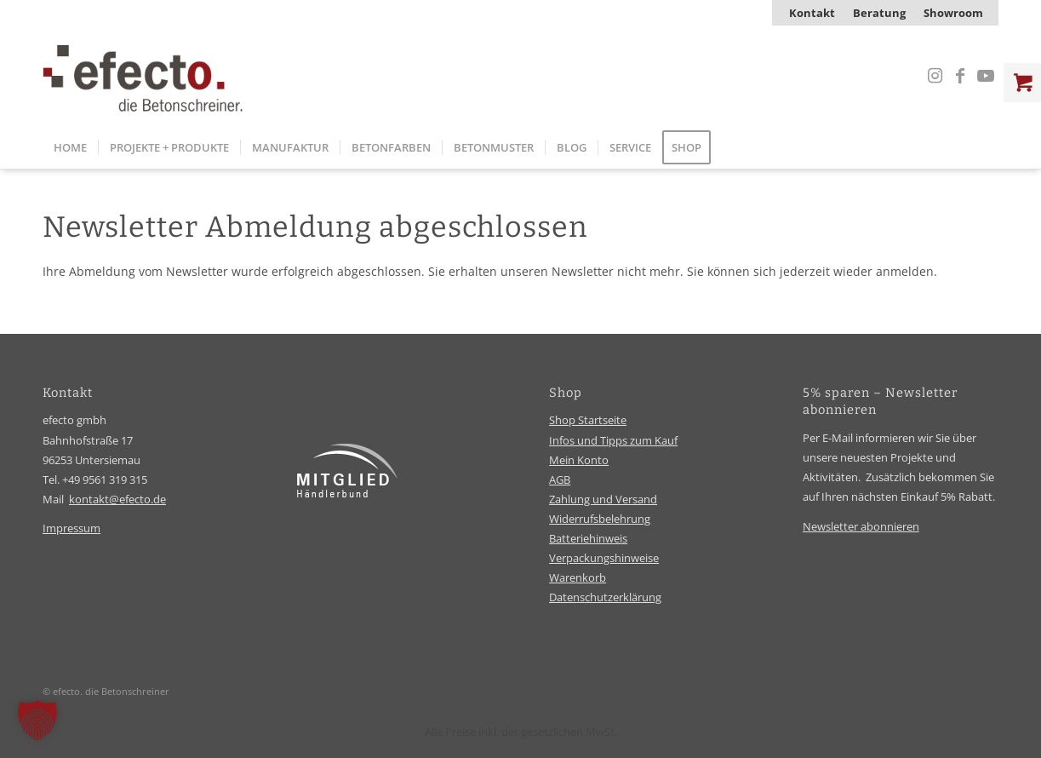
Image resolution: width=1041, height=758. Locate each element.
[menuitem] (812, 13)
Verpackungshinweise (604, 558)
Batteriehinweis (588, 538)
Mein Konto (579, 460)
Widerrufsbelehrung (599, 518)
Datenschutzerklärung (605, 597)
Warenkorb (577, 577)
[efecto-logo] (143, 76)
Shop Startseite (587, 420)
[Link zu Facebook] (960, 76)
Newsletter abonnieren (861, 526)
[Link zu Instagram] (934, 76)
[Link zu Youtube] (985, 76)
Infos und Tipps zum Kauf (613, 440)
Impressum (71, 528)
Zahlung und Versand (603, 499)
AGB (559, 479)
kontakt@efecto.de (117, 499)
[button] (37, 720)
